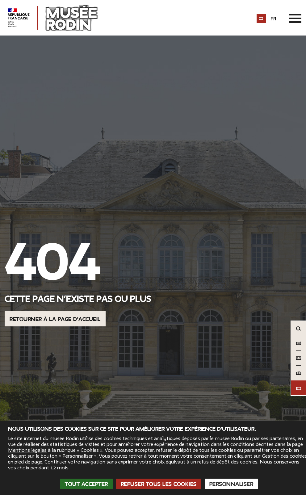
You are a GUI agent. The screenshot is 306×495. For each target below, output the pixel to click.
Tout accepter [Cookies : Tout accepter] (86, 484)
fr (273, 18)
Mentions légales (27, 450)
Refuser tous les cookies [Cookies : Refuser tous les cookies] (159, 484)
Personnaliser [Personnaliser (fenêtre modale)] (231, 484)
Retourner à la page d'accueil (55, 319)
